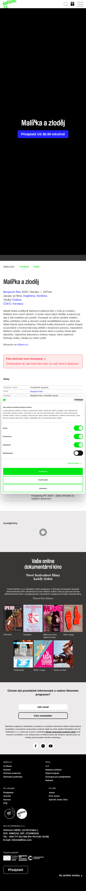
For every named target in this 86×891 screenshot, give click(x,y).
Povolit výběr (43, 480)
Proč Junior (54, 796)
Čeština (17, 299)
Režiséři (49, 780)
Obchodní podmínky (12, 777)
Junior (52, 792)
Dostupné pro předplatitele (58, 777)
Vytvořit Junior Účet (58, 800)
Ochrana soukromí (12, 773)
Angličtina (29, 295)
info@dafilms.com (22, 840)
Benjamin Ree (12, 291)
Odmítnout (43, 488)
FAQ (5, 803)
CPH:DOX (7, 635)
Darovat (7, 800)
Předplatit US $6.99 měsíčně (43, 134)
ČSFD (7, 303)
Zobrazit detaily (73, 463)
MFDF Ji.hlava (39, 670)
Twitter (36, 267)
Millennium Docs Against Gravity (50, 636)
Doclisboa (27, 635)
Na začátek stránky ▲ (71, 875)
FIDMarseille (19, 670)
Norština (42, 295)
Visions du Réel (60, 670)
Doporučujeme (52, 773)
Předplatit (15, 870)
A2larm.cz (22, 344)
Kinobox (18, 303)
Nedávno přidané (53, 770)
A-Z (47, 766)
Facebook (24, 267)
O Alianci (7, 766)
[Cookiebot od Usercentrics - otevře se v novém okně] (68, 400)
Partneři (7, 770)
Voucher (7, 796)
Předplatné (8, 792)
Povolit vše (43, 471)
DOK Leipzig (68, 635)
